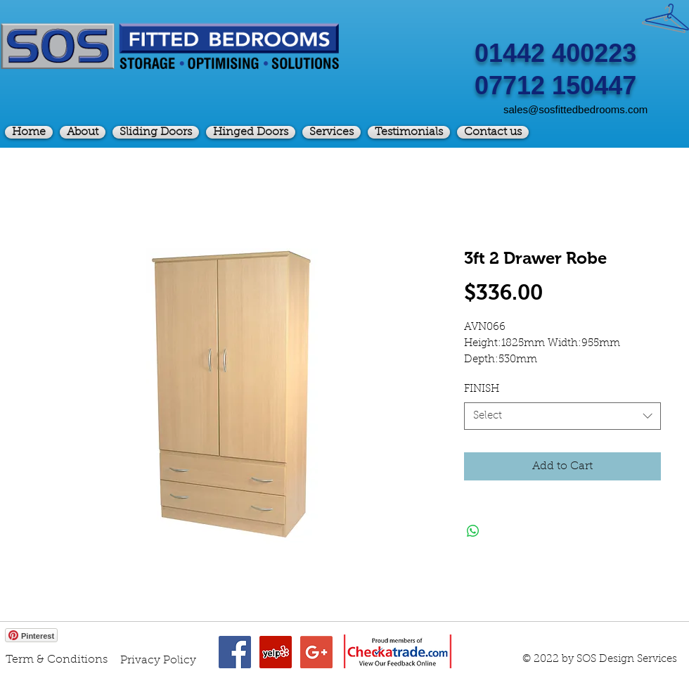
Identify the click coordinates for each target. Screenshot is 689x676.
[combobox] (562, 416)
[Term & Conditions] (56, 659)
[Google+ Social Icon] (316, 652)
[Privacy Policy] (158, 660)
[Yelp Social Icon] (275, 652)
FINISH (481, 389)
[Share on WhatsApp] (473, 531)
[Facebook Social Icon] (235, 652)
